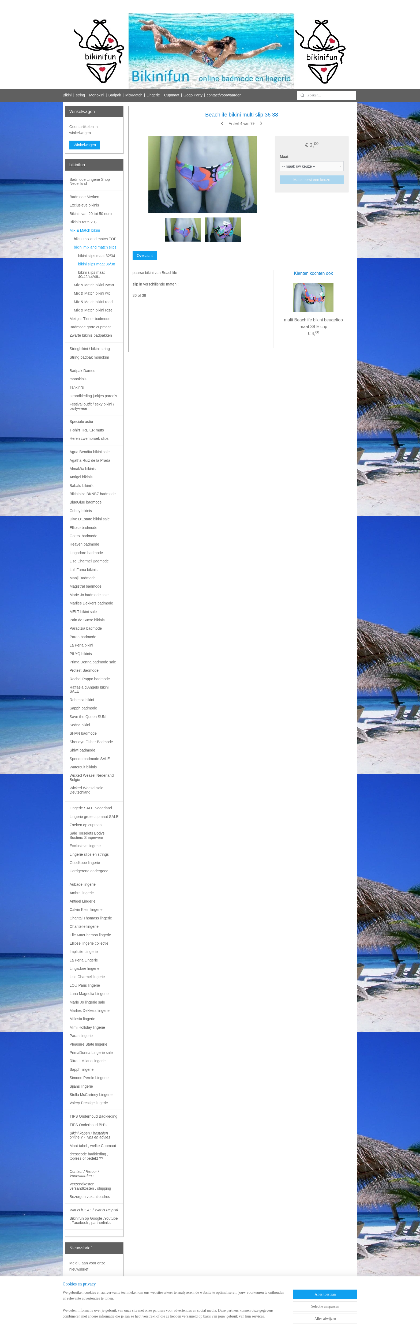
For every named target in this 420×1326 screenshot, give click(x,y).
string (80, 95)
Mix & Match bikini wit (92, 293)
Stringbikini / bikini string (90, 349)
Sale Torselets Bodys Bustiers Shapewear (87, 835)
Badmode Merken (84, 197)
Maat (284, 157)
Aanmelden (83, 1281)
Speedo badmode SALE (90, 759)
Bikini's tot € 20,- (83, 222)
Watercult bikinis (83, 767)
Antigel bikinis (81, 477)
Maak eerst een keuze (311, 180)
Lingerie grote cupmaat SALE (94, 816)
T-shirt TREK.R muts (87, 430)
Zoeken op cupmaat (86, 825)
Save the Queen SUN (88, 717)
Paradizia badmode (86, 628)
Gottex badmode (84, 536)
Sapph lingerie (82, 1069)
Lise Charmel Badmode (89, 561)
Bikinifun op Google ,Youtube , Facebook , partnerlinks (94, 1220)
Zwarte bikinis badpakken (91, 335)
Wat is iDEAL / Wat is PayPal (94, 1210)
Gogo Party (192, 95)
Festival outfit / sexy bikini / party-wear (92, 406)
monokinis (78, 379)
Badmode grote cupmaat (90, 327)
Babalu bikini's (81, 485)
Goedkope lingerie (85, 863)
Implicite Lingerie (84, 951)
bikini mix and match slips (95, 247)
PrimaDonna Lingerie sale (91, 1052)
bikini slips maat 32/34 (96, 256)
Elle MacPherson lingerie (90, 935)
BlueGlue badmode (86, 502)
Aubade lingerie (83, 884)
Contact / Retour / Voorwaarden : (84, 1173)
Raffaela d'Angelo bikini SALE (89, 689)
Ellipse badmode (84, 527)
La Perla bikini (81, 645)
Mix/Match (133, 95)
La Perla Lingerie (84, 960)
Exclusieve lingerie (85, 846)
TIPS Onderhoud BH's (88, 1125)
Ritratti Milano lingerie (88, 1061)
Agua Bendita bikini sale (90, 452)
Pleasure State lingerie (88, 1044)
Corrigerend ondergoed (89, 871)
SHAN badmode (83, 733)
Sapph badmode (83, 708)
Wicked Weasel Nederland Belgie (92, 777)
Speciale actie (81, 421)
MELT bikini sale (83, 612)
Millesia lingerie (82, 1019)
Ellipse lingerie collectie (89, 943)
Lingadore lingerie (84, 968)
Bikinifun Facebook (84, 1298)
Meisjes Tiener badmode (90, 319)
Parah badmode (83, 637)
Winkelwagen (85, 145)
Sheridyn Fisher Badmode (91, 742)
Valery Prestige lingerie (89, 1103)
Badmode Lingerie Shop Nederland (90, 181)
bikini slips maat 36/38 (96, 264)
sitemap (190, 1316)
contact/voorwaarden (224, 95)
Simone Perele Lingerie (89, 1078)
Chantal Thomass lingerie (91, 918)
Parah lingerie (81, 1036)
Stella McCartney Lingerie (91, 1094)
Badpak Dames (82, 371)
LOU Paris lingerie (85, 985)
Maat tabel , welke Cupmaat (93, 1146)
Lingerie (153, 95)
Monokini (96, 95)
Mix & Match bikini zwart (94, 285)
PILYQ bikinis (81, 654)
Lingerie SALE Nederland (91, 808)
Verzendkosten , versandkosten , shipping (90, 1186)
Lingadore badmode (86, 553)
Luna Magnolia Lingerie (89, 993)
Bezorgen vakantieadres (90, 1196)
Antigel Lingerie (83, 901)
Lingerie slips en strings (89, 854)
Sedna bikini (80, 725)
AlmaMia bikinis (83, 469)
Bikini (67, 95)
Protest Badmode (84, 670)
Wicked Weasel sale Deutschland (86, 790)
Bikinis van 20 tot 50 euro (91, 214)
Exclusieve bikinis (84, 205)
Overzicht (144, 255)
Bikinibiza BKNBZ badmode (93, 494)
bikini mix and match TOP (95, 239)
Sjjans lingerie (81, 1086)
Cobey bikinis (81, 511)
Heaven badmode (84, 544)
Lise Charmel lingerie (87, 977)
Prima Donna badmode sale (93, 662)
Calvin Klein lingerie (86, 909)
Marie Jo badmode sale (89, 595)
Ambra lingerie (82, 893)
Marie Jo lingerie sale (87, 1002)
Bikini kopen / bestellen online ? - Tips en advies (90, 1135)
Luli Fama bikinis (84, 570)
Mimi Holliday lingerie (87, 1027)
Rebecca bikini (82, 700)
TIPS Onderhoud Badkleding (93, 1116)
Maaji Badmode (83, 578)
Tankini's (77, 387)
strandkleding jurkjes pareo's (93, 396)
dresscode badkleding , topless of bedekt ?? (89, 1156)
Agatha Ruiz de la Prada (90, 460)
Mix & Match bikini (85, 230)
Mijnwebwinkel (258, 1316)
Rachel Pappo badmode (90, 679)
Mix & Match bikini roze (93, 310)
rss (199, 1316)
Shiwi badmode (82, 750)
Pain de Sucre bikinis (87, 620)
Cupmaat (171, 95)
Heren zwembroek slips (89, 438)
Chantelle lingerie (84, 926)
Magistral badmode (86, 586)
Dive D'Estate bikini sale (90, 519)
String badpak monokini (89, 357)
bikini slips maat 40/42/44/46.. (91, 274)
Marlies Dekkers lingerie (90, 1010)
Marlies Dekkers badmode (91, 603)
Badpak (114, 95)
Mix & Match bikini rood (93, 302)
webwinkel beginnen (217, 1316)
